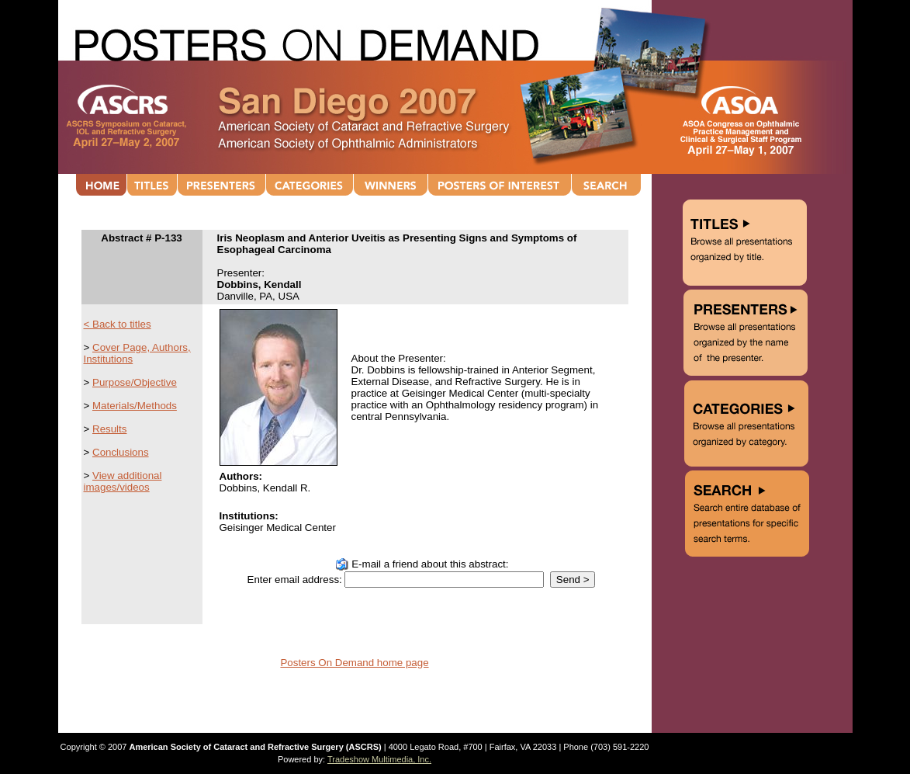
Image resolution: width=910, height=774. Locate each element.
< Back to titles (117, 324)
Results (109, 429)
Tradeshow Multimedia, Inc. (379, 759)
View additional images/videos (123, 481)
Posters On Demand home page (354, 662)
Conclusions (120, 452)
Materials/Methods (134, 405)
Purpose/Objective (134, 382)
